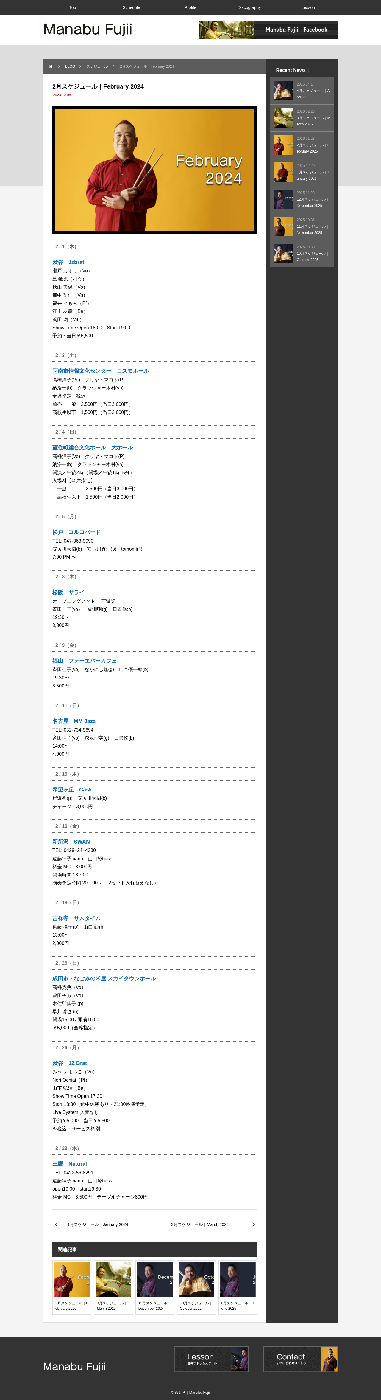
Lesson (308, 7)
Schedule (131, 7)
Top (72, 7)
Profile (190, 7)
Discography (249, 7)
